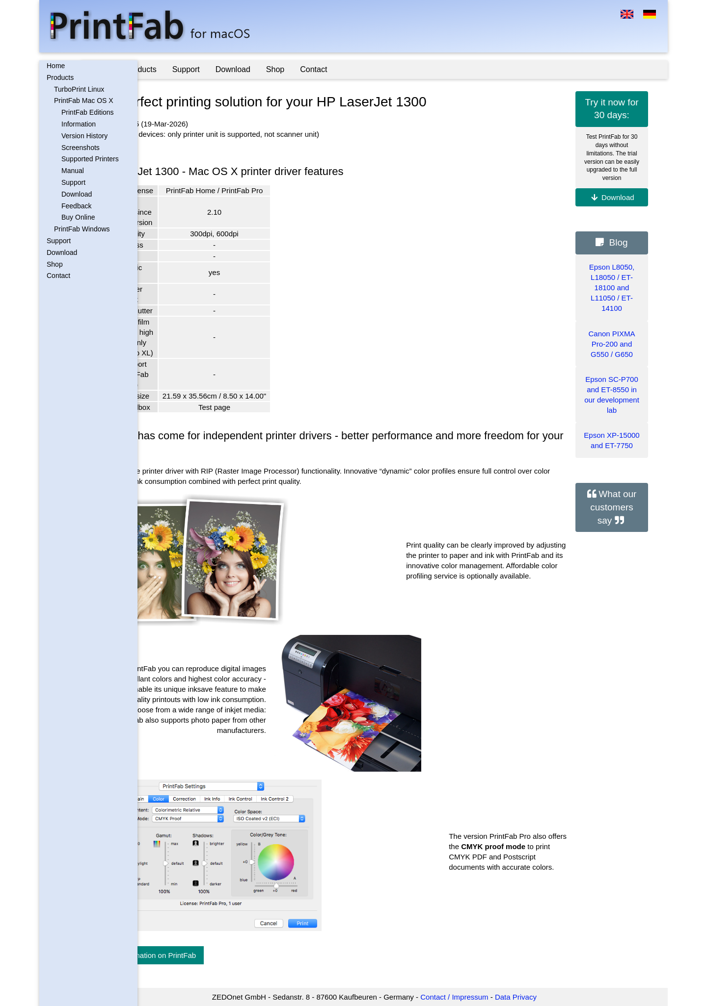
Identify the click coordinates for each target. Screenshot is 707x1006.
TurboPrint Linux (79, 89)
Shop (55, 264)
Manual (72, 171)
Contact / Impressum (483, 997)
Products (60, 77)
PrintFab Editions (87, 112)
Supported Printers (90, 159)
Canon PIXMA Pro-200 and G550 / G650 (611, 343)
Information (78, 124)
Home (56, 66)
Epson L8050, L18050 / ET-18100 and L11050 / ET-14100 (612, 287)
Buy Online (78, 217)
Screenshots (80, 147)
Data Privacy (544, 997)
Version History (84, 136)
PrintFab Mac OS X (83, 100)
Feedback (76, 206)
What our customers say (613, 507)
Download (76, 194)
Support (73, 182)
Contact (58, 275)
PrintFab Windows (82, 229)
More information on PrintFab (204, 955)
